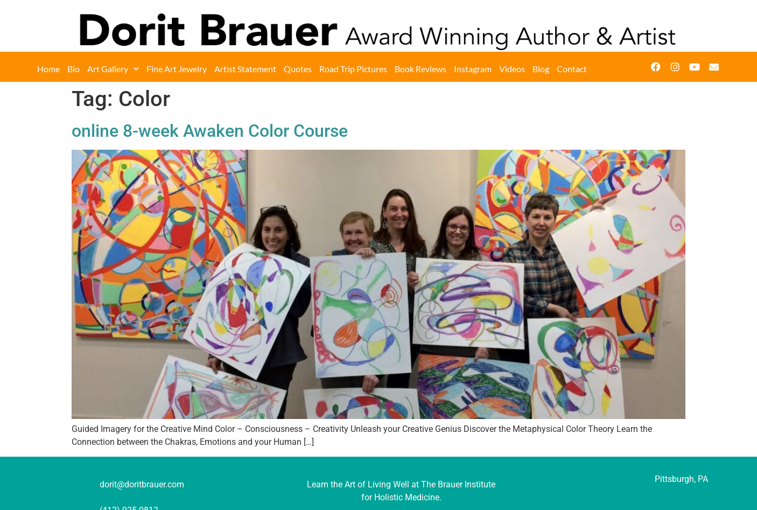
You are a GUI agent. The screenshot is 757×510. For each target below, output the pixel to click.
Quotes (298, 69)
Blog (540, 69)
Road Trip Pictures (353, 69)
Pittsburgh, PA (681, 479)
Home (48, 69)
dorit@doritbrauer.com (142, 484)
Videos (512, 69)
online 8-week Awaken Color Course (210, 131)
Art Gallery (113, 68)
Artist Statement (245, 69)
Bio (73, 69)
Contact (572, 69)
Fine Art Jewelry (176, 69)
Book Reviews (420, 69)
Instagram (473, 69)
